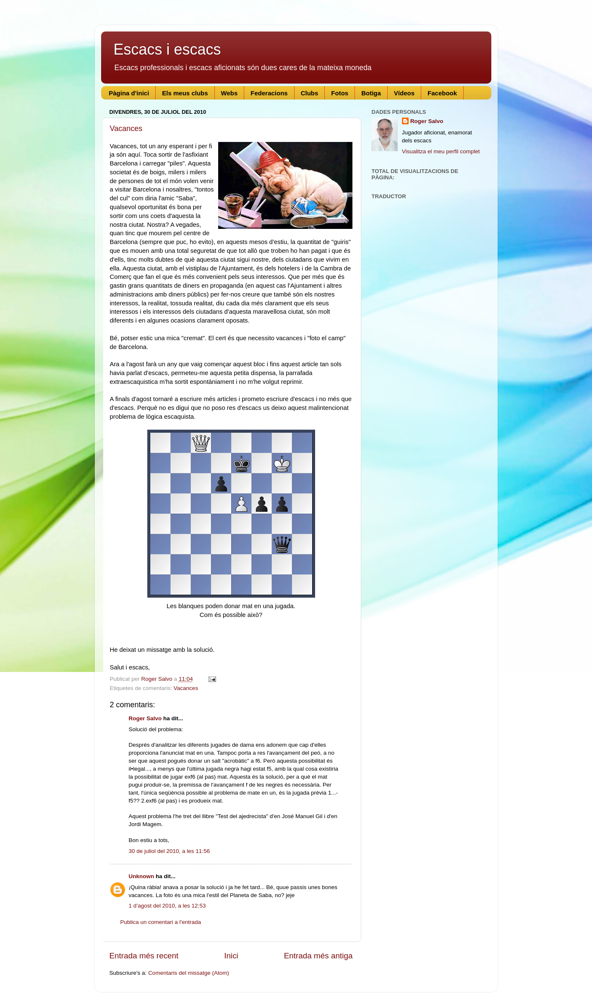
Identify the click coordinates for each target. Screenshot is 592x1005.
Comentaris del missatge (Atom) (188, 973)
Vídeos (404, 93)
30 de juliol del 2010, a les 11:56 (169, 851)
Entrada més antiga (318, 955)
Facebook (442, 93)
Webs (229, 93)
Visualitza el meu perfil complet (441, 151)
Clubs (309, 93)
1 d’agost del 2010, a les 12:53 (167, 906)
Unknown (141, 876)
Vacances (126, 128)
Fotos (339, 93)
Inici (231, 955)
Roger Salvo (145, 718)
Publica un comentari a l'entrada (160, 922)
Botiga (371, 93)
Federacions (268, 93)
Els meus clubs (185, 93)
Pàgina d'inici (129, 93)
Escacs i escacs (167, 49)
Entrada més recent (144, 955)
